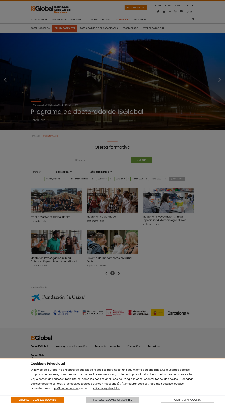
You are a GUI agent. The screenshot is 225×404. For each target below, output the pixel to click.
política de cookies (66, 388)
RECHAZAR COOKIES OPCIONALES (112, 400)
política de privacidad (106, 388)
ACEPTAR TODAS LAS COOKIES (37, 400)
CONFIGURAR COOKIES (187, 400)
